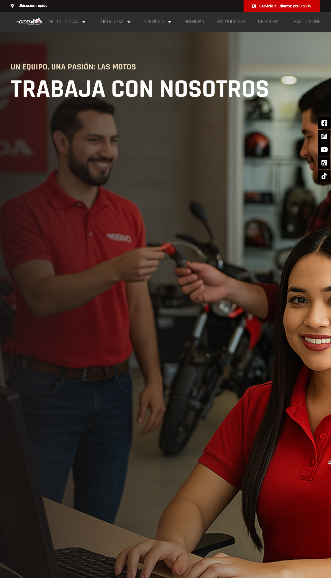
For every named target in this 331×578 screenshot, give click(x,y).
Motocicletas (67, 22)
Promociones (231, 21)
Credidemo (269, 21)
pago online (307, 21)
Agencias (194, 21)
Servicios (158, 22)
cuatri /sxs (115, 22)
